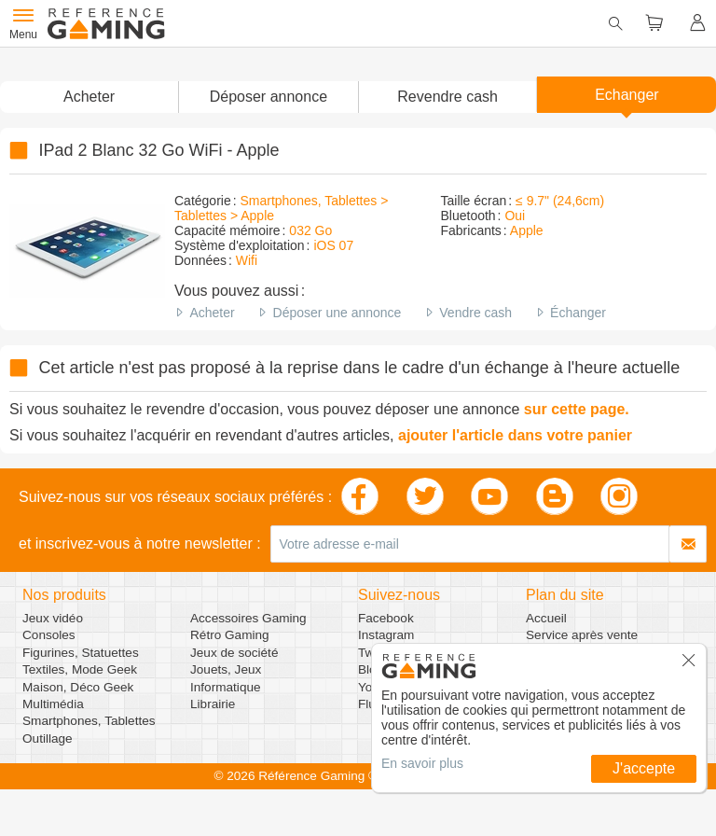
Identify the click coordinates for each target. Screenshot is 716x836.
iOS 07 (333, 245)
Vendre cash (475, 312)
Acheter (211, 312)
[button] (267, 97)
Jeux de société (234, 653)
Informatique (225, 687)
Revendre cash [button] (447, 96)
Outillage (47, 738)
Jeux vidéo (52, 618)
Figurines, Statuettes (80, 653)
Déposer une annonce (337, 312)
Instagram (386, 635)
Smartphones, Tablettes (89, 721)
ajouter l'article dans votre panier (515, 435)
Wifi (246, 260)
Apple (527, 230)
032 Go (310, 230)
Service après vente (582, 635)
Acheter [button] (89, 96)
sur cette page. (576, 409)
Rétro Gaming (229, 635)
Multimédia (53, 704)
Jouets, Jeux (225, 669)
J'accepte (644, 768)
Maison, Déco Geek (77, 687)
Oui (514, 215)
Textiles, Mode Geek (79, 669)
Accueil (546, 618)
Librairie (212, 704)
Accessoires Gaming (248, 618)
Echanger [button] (627, 95)
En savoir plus (422, 763)
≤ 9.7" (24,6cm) (560, 200)
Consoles (49, 635)
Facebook (386, 618)
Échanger (578, 312)
